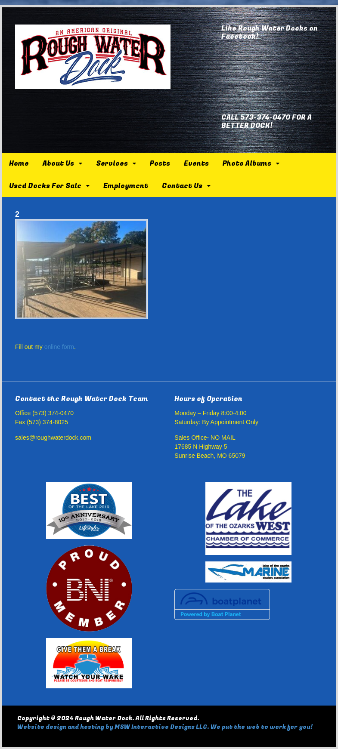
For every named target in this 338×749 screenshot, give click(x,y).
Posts (160, 163)
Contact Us (182, 186)
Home (19, 163)
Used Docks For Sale (45, 186)
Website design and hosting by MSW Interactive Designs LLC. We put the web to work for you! (165, 726)
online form (59, 346)
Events (196, 163)
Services (112, 163)
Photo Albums (247, 163)
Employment (125, 186)
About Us (58, 163)
